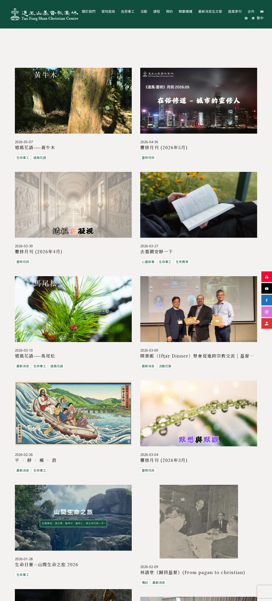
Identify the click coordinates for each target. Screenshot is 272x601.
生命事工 (22, 158)
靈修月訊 (148, 158)
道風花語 (39, 158)
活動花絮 (148, 454)
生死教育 (182, 454)
